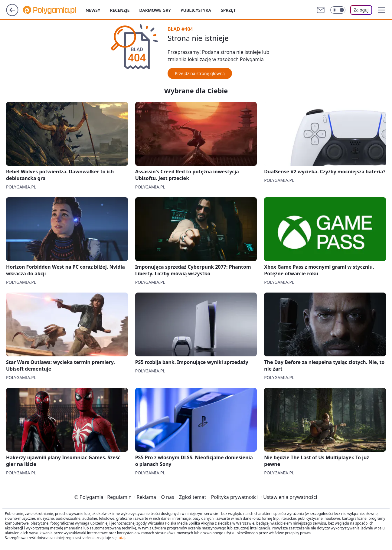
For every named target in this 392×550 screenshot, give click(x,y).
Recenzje (119, 10)
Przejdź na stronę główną (200, 73)
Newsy (93, 10)
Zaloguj (361, 10)
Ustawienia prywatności (289, 497)
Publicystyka (196, 10)
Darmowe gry (155, 10)
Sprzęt (228, 10)
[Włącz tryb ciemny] (337, 10)
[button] (381, 10)
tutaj (121, 537)
